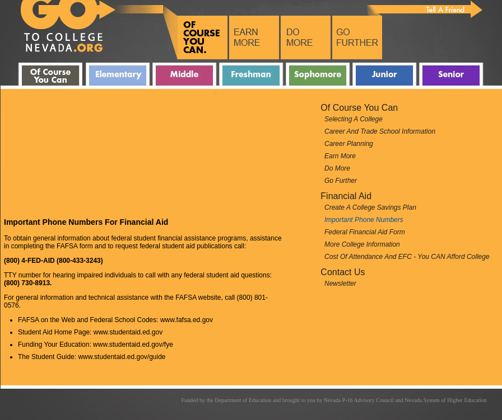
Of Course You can (359, 107)
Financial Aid (345, 196)
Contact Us (342, 272)
